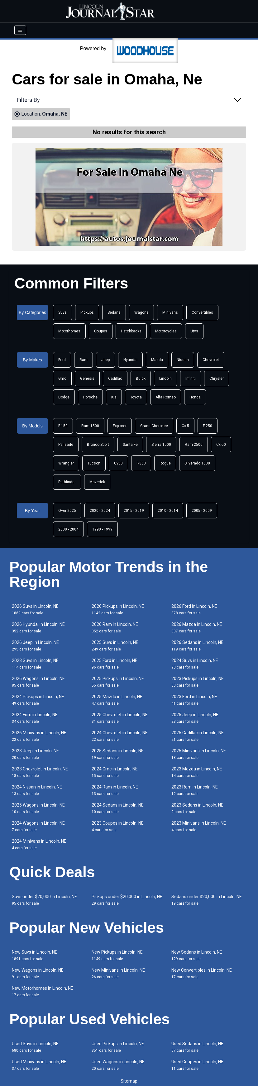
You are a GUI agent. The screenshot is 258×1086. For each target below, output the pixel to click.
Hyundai (130, 360)
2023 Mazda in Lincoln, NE (196, 772)
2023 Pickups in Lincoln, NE (197, 682)
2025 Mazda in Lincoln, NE (117, 700)
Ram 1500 (90, 426)
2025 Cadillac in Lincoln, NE (197, 736)
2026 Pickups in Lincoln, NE (118, 609)
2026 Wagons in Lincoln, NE (38, 682)
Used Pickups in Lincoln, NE (118, 1047)
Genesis (87, 378)
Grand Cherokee (154, 426)
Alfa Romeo (165, 397)
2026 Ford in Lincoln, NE (194, 609)
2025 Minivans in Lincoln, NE (198, 754)
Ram (83, 360)
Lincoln (165, 378)
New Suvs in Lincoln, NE (34, 955)
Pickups (87, 312)
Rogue (165, 463)
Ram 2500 (194, 444)
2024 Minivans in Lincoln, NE (39, 844)
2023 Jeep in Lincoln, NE (35, 754)
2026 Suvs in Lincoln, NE (35, 609)
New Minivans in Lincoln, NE (118, 973)
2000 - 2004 (68, 529)
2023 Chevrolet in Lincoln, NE (40, 772)
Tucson (94, 463)
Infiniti (190, 378)
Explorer (120, 426)
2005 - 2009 (202, 510)
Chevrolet (211, 360)
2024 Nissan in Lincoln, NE (37, 790)
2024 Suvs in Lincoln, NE (194, 663)
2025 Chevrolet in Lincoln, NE (120, 718)
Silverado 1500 (197, 463)
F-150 (63, 426)
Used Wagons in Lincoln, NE (118, 1065)
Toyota (136, 397)
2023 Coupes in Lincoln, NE (118, 826)
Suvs (62, 312)
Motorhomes (69, 331)
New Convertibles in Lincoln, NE (201, 973)
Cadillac (115, 378)
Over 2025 (67, 510)
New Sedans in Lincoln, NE (196, 955)
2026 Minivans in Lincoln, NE (39, 736)
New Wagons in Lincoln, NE (38, 973)
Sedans (114, 312)
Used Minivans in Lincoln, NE (39, 1065)
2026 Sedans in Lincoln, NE (197, 645)
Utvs (194, 331)
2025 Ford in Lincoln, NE (114, 663)
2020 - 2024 (100, 510)
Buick (141, 378)
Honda (195, 397)
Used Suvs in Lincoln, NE (35, 1047)
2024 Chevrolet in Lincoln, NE (120, 736)
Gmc (62, 378)
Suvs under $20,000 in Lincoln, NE (44, 900)
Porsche (90, 397)
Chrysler (216, 378)
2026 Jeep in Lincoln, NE (35, 645)
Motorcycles (166, 331)
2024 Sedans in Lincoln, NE (118, 808)
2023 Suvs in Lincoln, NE (35, 663)
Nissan (183, 360)
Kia (114, 397)
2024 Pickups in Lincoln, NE (38, 700)
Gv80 (118, 463)
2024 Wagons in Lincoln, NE (38, 826)
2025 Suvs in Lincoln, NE (115, 645)
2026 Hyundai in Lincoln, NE (38, 627)
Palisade (65, 444)
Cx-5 (185, 426)
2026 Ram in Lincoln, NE (115, 627)
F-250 (207, 426)
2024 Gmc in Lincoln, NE (115, 772)
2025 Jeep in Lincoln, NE (194, 718)
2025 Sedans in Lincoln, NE (118, 754)
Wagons (141, 312)
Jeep (105, 360)
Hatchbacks (131, 331)
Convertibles (202, 312)
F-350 (141, 463)
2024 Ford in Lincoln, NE (35, 718)
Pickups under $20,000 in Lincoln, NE (127, 900)
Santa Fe (130, 444)
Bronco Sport (98, 444)
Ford (62, 360)
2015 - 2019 (134, 510)
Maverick (97, 482)
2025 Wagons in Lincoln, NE (38, 808)
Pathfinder (67, 482)
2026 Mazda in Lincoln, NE (196, 627)
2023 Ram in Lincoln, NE (194, 790)
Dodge (63, 397)
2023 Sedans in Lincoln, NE (197, 808)
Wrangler (66, 463)
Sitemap (129, 1081)
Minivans (170, 312)
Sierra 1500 (161, 444)
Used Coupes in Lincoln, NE (197, 1065)
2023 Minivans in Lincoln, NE (198, 826)
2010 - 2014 (168, 510)
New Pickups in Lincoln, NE (117, 955)
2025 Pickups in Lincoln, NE (118, 682)
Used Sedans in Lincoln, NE (197, 1047)
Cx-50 (221, 444)
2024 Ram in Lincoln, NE (115, 790)
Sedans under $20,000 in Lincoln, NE (206, 900)
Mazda (157, 360)
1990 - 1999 (102, 529)
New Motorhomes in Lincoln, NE (42, 991)
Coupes (100, 331)
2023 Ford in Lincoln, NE (194, 700)
